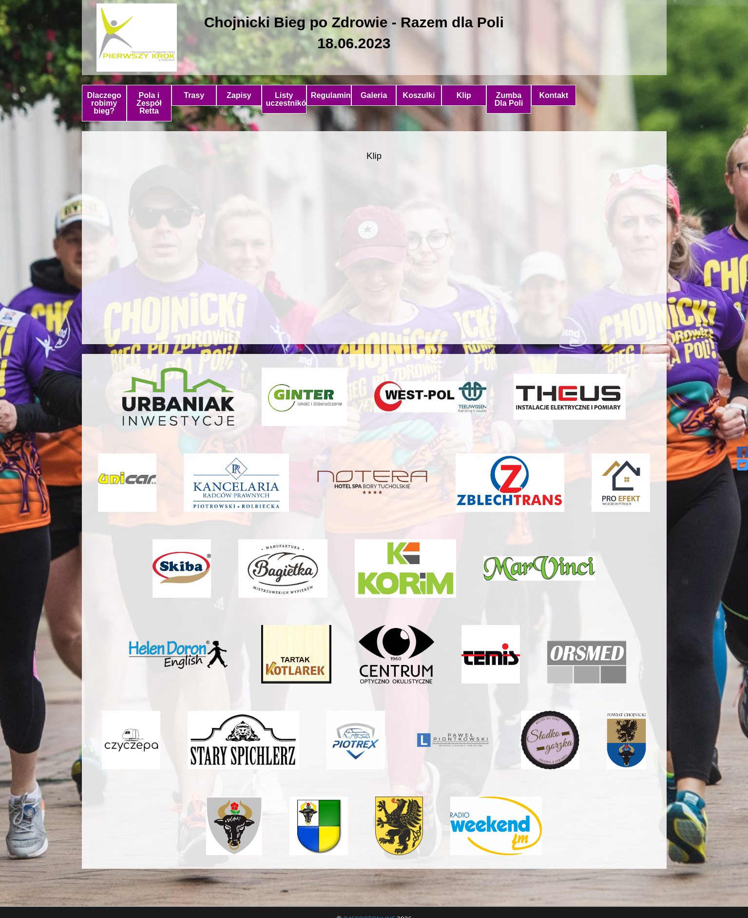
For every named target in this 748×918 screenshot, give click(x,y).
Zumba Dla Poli (509, 99)
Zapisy (239, 95)
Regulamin (331, 95)
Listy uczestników (286, 99)
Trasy (194, 95)
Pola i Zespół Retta (149, 103)
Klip (464, 95)
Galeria (374, 95)
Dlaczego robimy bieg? (104, 103)
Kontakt (554, 95)
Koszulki (419, 95)
